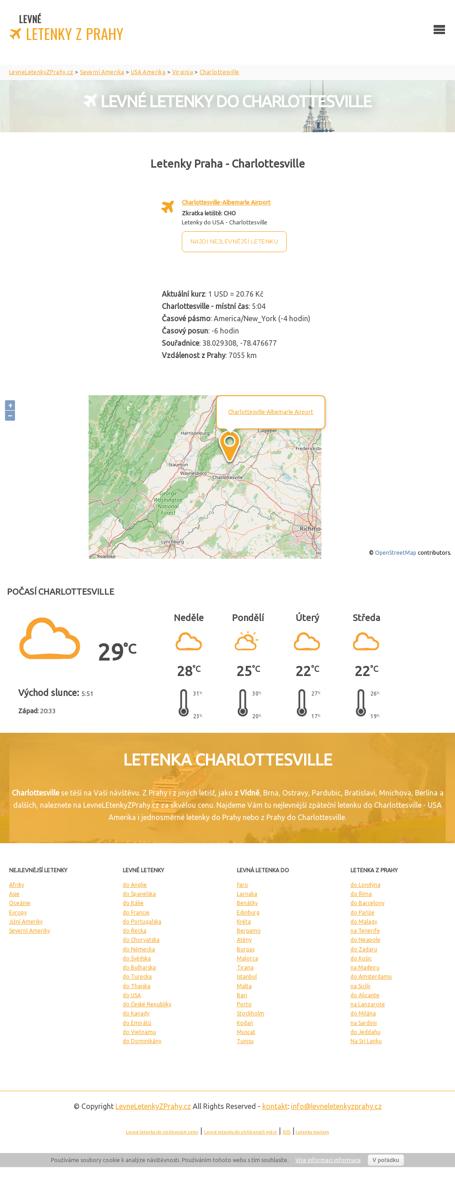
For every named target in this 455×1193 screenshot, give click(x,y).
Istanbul (247, 976)
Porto (244, 1004)
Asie (14, 894)
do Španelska (139, 894)
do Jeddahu (365, 1032)
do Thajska (136, 986)
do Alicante (365, 995)
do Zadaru (363, 949)
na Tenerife (365, 931)
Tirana (245, 967)
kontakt (275, 1106)
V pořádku (386, 1160)
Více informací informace (328, 1160)
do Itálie (133, 903)
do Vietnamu (139, 1032)
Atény (244, 940)
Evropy (18, 912)
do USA (132, 995)
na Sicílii (360, 986)
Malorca (247, 958)
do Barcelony (367, 903)
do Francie (136, 912)
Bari (242, 995)
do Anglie (135, 885)
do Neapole (365, 940)
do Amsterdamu (371, 976)
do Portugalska (142, 922)
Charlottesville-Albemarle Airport (226, 202)
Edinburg (248, 912)
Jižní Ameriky (26, 922)
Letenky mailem (312, 1131)
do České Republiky (147, 1004)
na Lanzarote (367, 1004)
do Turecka (137, 976)
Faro (242, 885)
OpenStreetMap (395, 553)
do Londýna (365, 885)
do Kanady (136, 1013)
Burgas (246, 949)
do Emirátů (137, 1023)
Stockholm (250, 1013)
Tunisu (245, 1041)
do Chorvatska (141, 940)
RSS (286, 1131)
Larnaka (247, 894)
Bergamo (249, 931)
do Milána (363, 1013)
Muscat (246, 1032)
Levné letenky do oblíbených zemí (162, 1131)
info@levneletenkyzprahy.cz (336, 1106)
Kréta (244, 922)
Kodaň (245, 1023)
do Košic (361, 958)
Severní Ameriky (29, 931)
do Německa (139, 949)
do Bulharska (139, 967)
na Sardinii (363, 1023)
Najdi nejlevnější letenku (234, 241)
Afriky (16, 885)
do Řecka (134, 931)
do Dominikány (142, 1041)
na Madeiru (365, 967)
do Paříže (362, 912)
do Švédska (137, 958)
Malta (244, 986)
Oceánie (19, 903)
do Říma (361, 894)
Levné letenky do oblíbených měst (240, 1131)
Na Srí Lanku (366, 1041)
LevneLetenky (153, 1106)
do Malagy (363, 922)
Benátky (247, 903)
